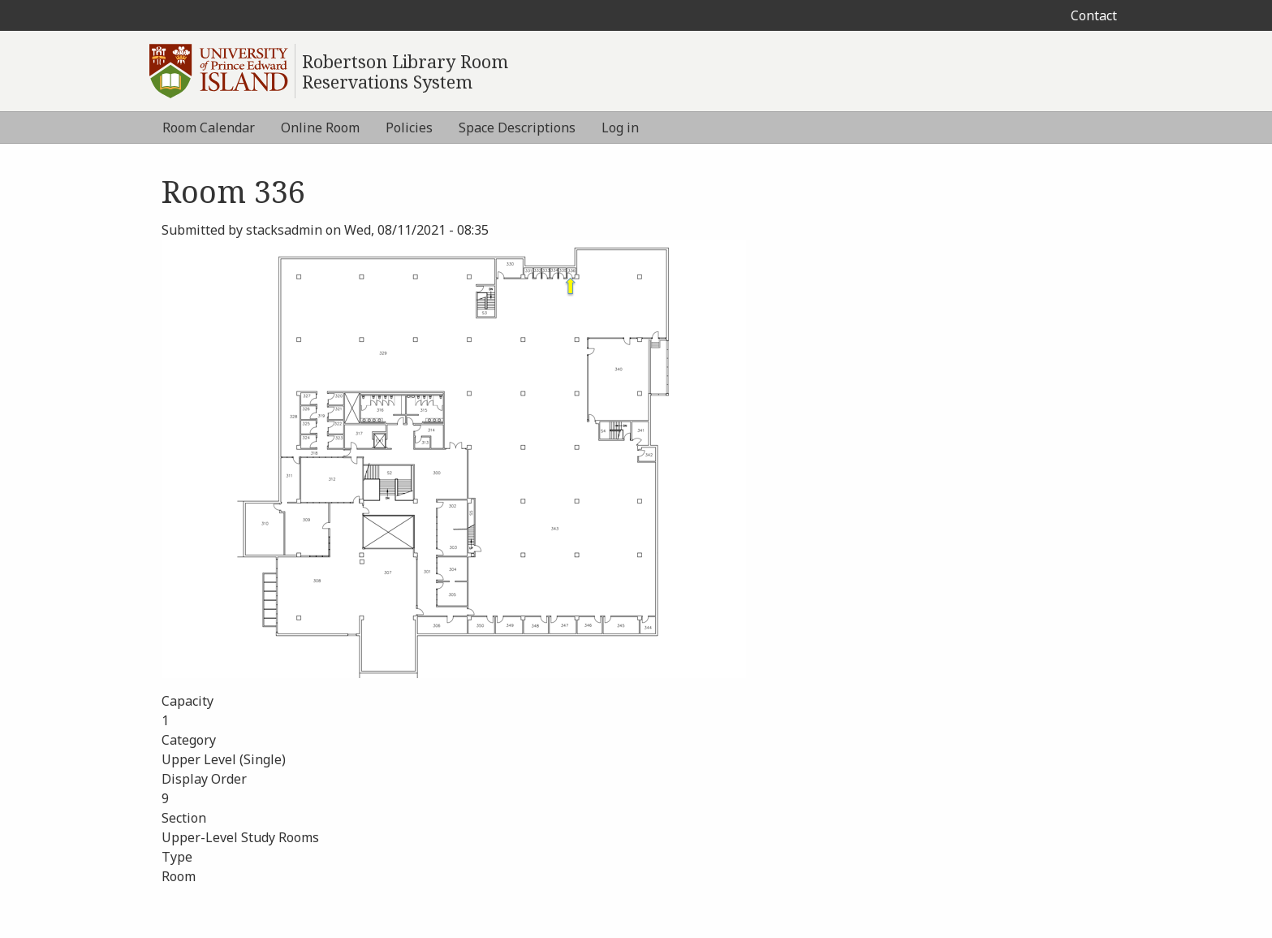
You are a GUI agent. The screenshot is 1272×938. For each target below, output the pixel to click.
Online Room (320, 127)
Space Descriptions (517, 127)
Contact (1094, 15)
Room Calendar (208, 127)
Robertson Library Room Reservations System (405, 71)
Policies (409, 127)
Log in (620, 127)
